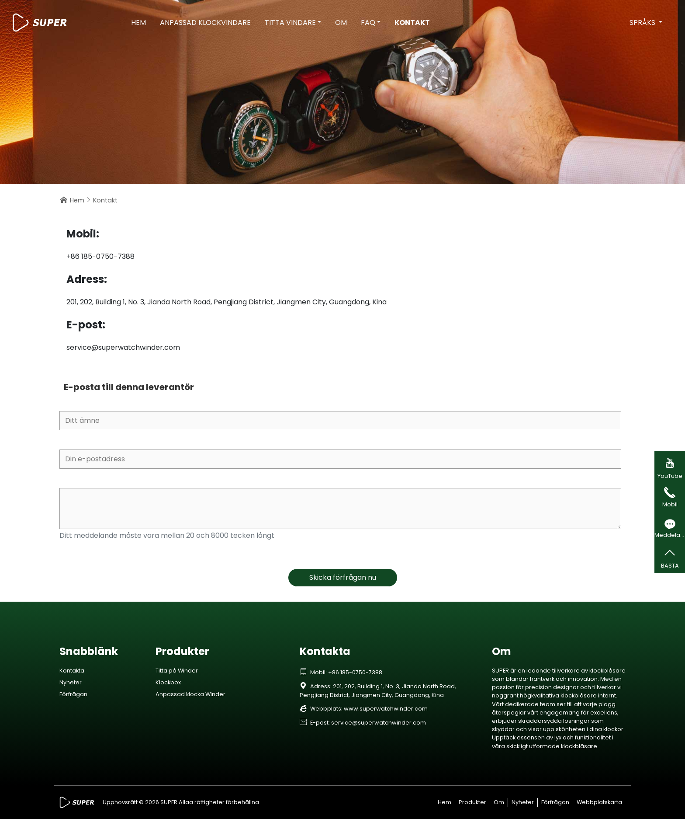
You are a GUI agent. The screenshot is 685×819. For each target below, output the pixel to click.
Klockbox (168, 682)
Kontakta (71, 670)
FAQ (368, 22)
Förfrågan (73, 694)
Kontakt (412, 22)
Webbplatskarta (599, 802)
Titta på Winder (177, 670)
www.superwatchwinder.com (386, 708)
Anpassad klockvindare (205, 22)
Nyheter (70, 682)
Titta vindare (290, 22)
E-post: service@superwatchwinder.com (363, 722)
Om (341, 22)
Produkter (472, 802)
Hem (138, 22)
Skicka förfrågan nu (342, 577)
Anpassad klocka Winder (190, 694)
